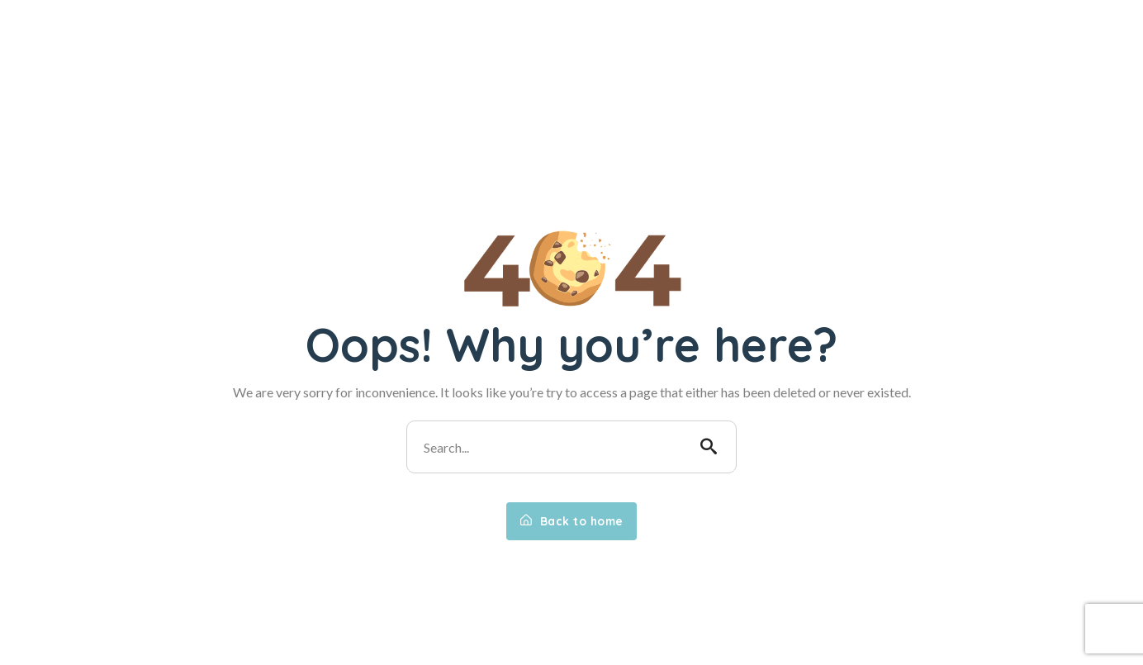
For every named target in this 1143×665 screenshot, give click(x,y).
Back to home (571, 521)
